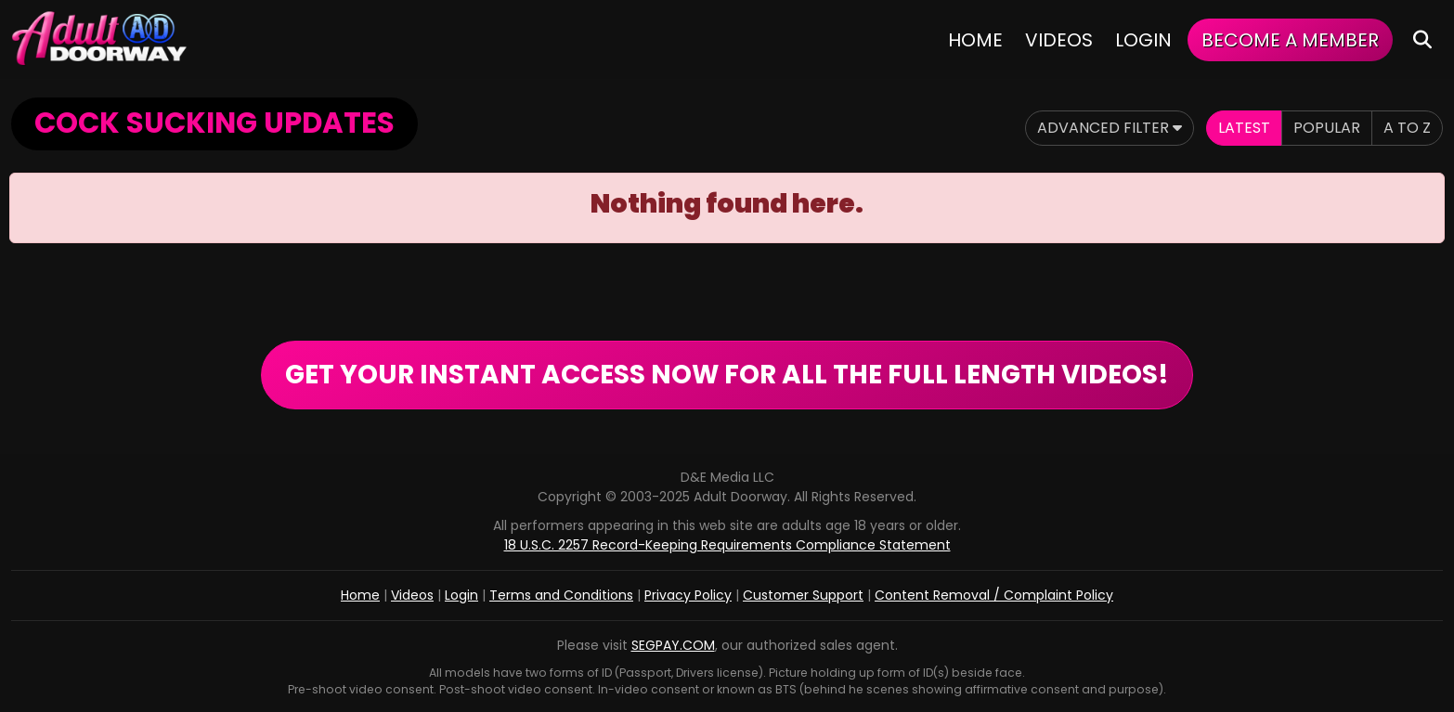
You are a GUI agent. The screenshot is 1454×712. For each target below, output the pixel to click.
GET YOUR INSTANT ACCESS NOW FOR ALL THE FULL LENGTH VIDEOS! (727, 374)
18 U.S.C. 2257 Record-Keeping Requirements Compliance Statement (727, 545)
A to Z (1407, 127)
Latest (1244, 127)
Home (975, 40)
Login (1143, 40)
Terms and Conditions (561, 595)
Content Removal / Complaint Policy (994, 595)
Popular (1326, 127)
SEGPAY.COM (673, 645)
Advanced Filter (1109, 127)
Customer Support (803, 595)
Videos (1059, 40)
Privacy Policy (688, 595)
